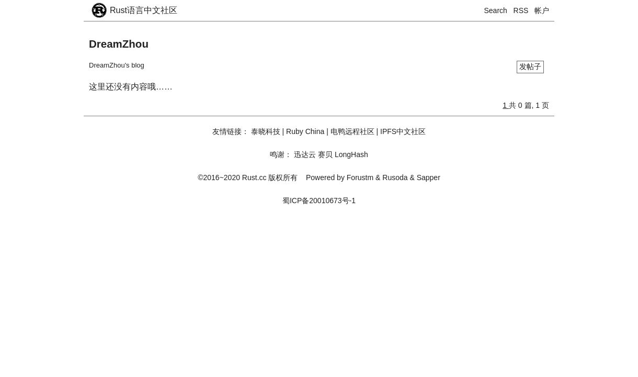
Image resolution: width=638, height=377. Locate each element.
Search (495, 10)
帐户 (541, 10)
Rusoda (394, 177)
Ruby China (305, 131)
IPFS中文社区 (403, 131)
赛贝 (325, 154)
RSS (521, 10)
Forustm (360, 177)
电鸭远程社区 (352, 131)
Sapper (428, 177)
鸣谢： (281, 154)
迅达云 (305, 154)
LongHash (351, 154)
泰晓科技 (265, 131)
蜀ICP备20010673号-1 (319, 200)
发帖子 (530, 66)
